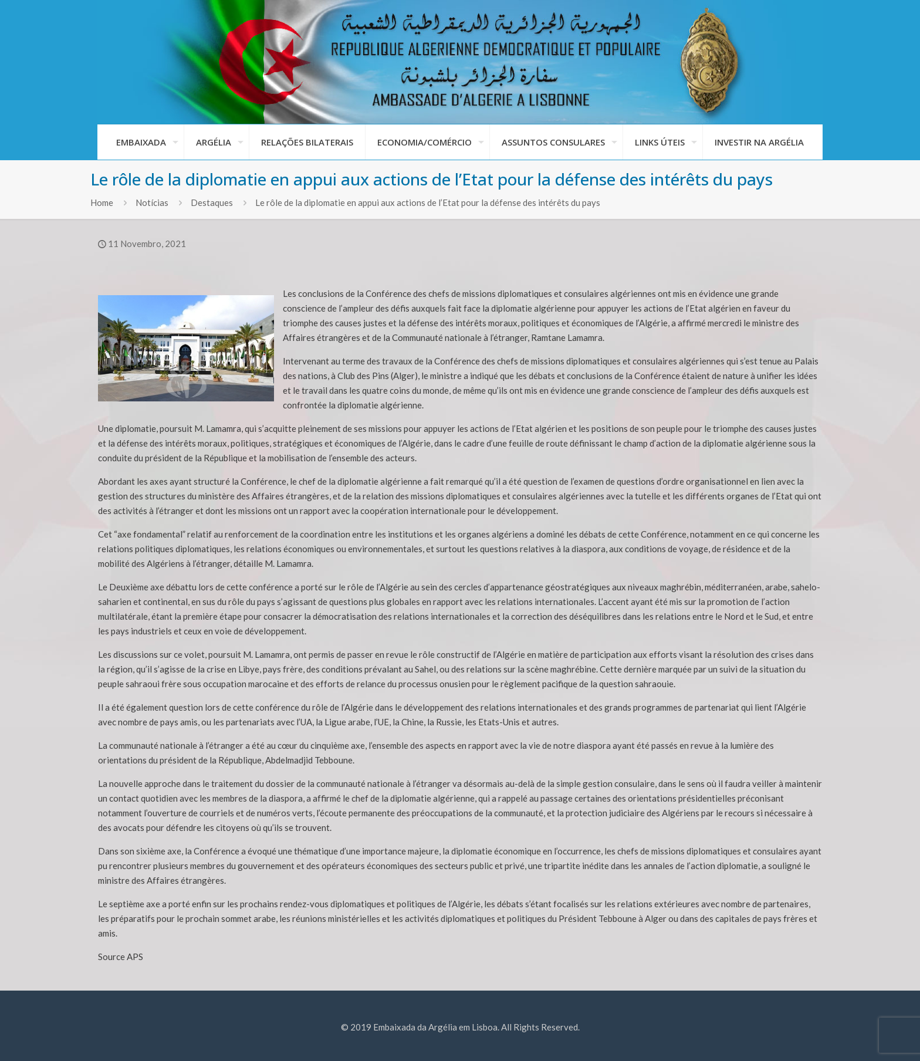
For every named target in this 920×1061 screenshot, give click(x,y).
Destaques (212, 202)
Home (101, 202)
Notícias (152, 202)
